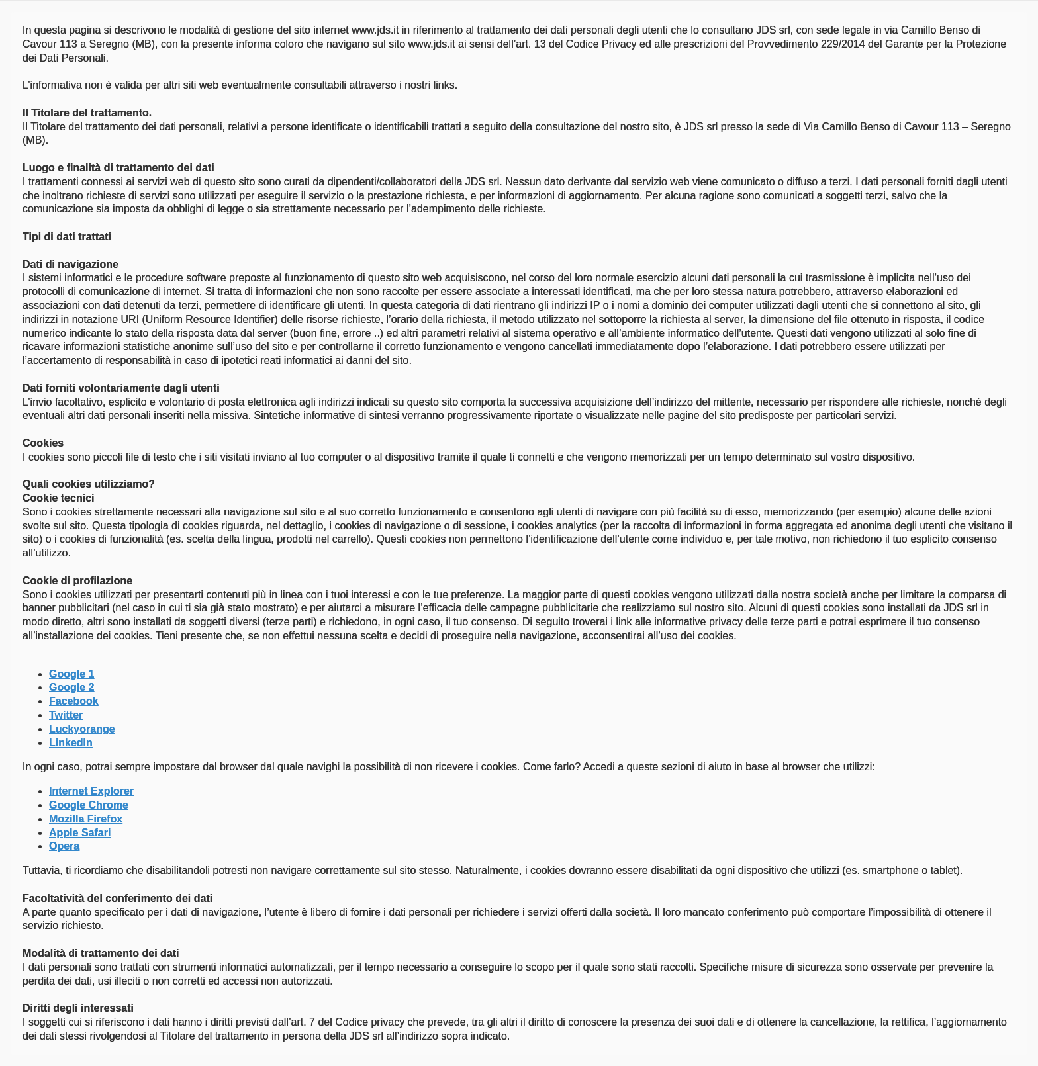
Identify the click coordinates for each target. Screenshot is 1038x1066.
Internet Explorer (91, 791)
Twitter (66, 715)
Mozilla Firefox (85, 818)
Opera (64, 846)
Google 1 (71, 674)
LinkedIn (71, 742)
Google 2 (71, 687)
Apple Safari (80, 832)
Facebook (74, 701)
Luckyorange (82, 728)
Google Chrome (88, 805)
